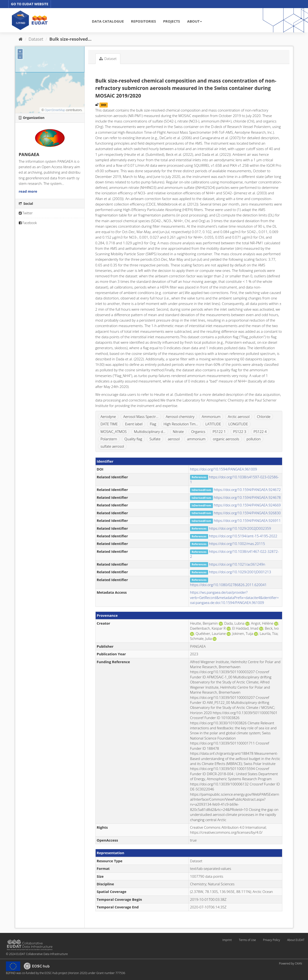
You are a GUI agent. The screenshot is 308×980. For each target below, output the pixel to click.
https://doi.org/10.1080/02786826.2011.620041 (228, 584)
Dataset (36, 39)
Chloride (263, 416)
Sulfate (154, 438)
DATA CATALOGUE (108, 21)
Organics (198, 431)
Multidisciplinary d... (149, 431)
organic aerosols (226, 438)
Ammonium (211, 416)
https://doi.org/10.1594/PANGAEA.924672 (247, 489)
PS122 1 (219, 431)
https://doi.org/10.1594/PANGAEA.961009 (223, 469)
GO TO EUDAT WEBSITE (29, 4)
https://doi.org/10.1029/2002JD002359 (240, 528)
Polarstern (109, 438)
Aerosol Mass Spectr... (140, 416)
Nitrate (178, 431)
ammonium (196, 438)
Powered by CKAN (290, 963)
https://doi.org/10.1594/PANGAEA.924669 (247, 505)
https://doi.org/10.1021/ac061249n (237, 564)
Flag (153, 423)
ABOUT (194, 21)
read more (28, 191)
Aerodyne (108, 416)
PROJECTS (171, 21)
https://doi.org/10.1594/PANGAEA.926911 (247, 520)
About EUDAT (295, 940)
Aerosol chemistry (180, 416)
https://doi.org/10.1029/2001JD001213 (240, 571)
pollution (253, 438)
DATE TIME (109, 423)
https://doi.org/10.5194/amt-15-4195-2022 (243, 536)
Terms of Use (247, 940)
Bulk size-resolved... (70, 39)
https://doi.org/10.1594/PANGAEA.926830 (247, 512)
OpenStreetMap (54, 110)
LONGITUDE (238, 423)
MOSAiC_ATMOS (114, 431)
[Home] (21, 39)
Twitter (26, 213)
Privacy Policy (271, 940)
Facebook (28, 222)
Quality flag (133, 438)
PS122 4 (260, 431)
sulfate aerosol (112, 446)
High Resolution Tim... (181, 423)
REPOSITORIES (143, 21)
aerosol (174, 438)
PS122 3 (239, 431)
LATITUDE (213, 423)
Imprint (227, 940)
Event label (133, 423)
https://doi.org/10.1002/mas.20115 (237, 543)
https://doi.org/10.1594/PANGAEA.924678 (247, 497)
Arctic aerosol (238, 416)
